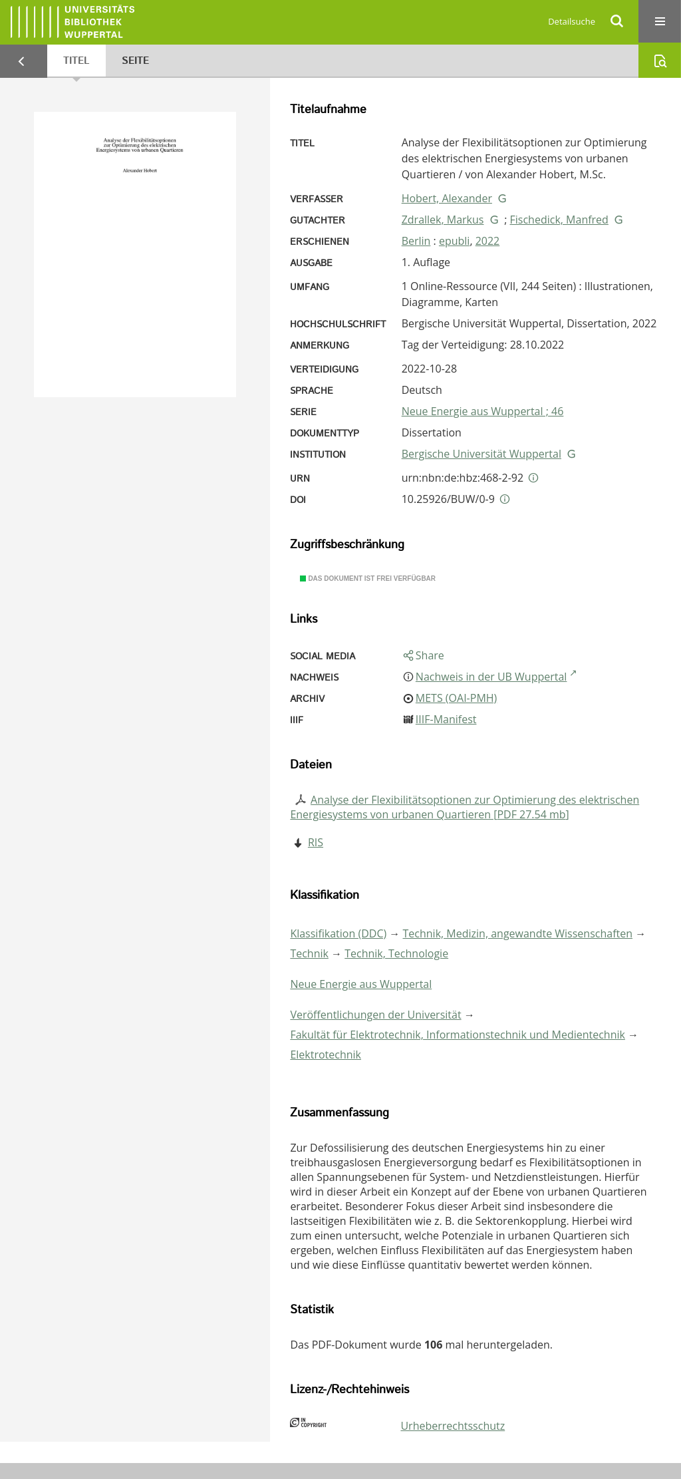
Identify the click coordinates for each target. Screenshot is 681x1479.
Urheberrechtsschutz (452, 1425)
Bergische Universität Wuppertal (481, 453)
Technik (309, 953)
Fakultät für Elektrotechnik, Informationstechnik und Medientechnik (457, 1034)
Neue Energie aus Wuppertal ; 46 (483, 411)
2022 (488, 241)
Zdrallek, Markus (443, 219)
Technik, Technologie (396, 953)
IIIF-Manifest (446, 719)
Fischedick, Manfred (559, 219)
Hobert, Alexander (447, 198)
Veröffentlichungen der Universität (375, 1014)
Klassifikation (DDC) (338, 933)
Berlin (416, 241)
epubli (454, 241)
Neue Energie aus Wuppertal (361, 984)
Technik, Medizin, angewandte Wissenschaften (518, 933)
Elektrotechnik (325, 1054)
